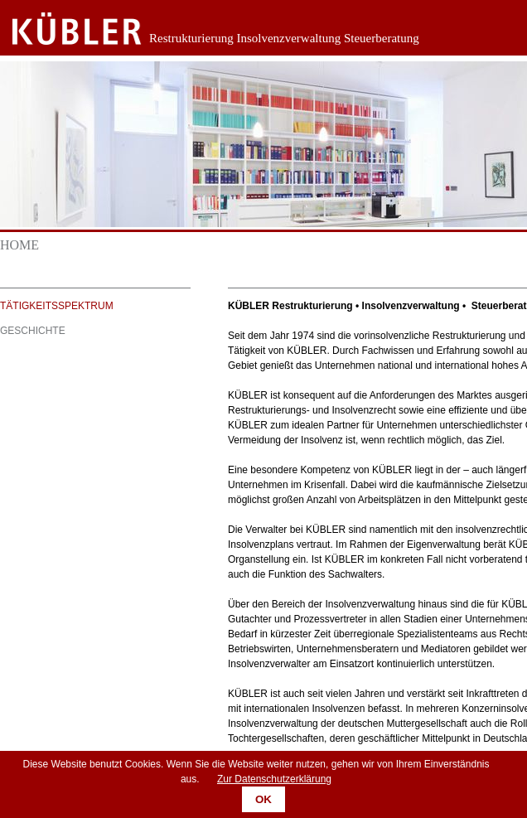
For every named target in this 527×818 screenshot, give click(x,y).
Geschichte (32, 330)
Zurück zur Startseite (64, 29)
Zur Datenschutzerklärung (274, 779)
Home (19, 245)
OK (263, 799)
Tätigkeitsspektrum (57, 306)
